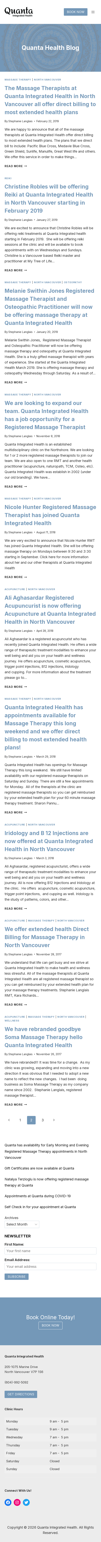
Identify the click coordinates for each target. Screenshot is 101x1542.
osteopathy (73, 282)
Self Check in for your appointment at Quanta (40, 1207)
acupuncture (15, 589)
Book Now (75, 12)
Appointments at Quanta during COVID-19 (38, 1196)
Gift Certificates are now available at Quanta (39, 1168)
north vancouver (47, 79)
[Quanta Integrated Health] (19, 12)
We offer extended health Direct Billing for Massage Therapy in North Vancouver (47, 937)
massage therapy (18, 79)
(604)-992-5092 (16, 1382)
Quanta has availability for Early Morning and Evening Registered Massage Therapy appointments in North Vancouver (47, 1151)
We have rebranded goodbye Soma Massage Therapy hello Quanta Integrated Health (44, 1037)
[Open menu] (92, 12)
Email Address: (17, 1260)
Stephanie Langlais (20, 121)
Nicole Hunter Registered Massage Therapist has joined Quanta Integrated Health (50, 515)
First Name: (14, 1244)
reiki (8, 178)
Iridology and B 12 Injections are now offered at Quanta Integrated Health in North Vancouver (49, 841)
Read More (16, 166)
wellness (12, 1020)
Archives (11, 1218)
